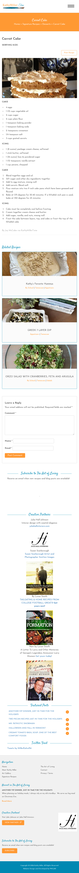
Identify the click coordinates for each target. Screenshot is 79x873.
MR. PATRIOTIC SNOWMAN (22, 724)
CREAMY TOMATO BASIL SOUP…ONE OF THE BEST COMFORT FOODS (33, 734)
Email (8, 448)
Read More (7, 801)
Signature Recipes (31, 24)
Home (17, 24)
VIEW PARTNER (13, 822)
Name (8, 441)
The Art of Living (48, 767)
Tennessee (39, 288)
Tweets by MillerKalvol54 (19, 748)
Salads (49, 381)
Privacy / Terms (47, 773)
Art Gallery (6, 773)
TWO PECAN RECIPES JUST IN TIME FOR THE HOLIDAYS (35, 719)
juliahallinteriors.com (39, 526)
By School (29, 288)
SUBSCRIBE (9, 850)
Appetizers (49, 288)
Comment (10, 413)
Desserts (46, 24)
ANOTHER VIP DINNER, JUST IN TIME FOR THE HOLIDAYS (31, 712)
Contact (44, 770)
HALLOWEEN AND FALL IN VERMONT (27, 728)
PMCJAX (53, 869)
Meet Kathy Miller (9, 770)
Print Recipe (69, 53)
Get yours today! (44, 656)
